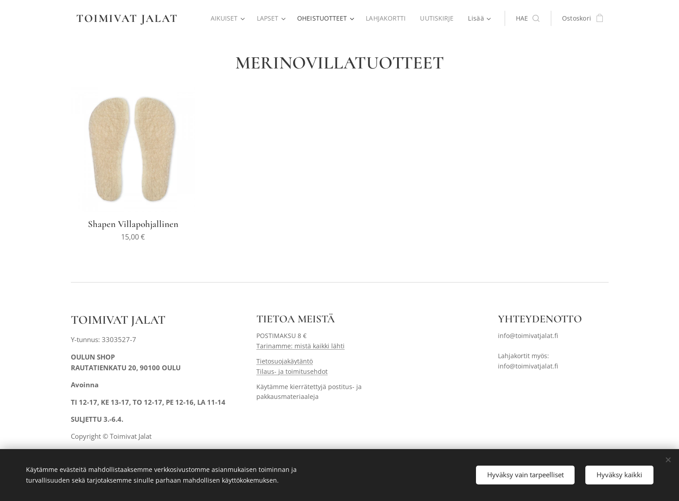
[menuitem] (225, 18)
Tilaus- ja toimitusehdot (292, 371)
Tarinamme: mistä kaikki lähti (300, 345)
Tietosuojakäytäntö (284, 361)
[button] (528, 18)
